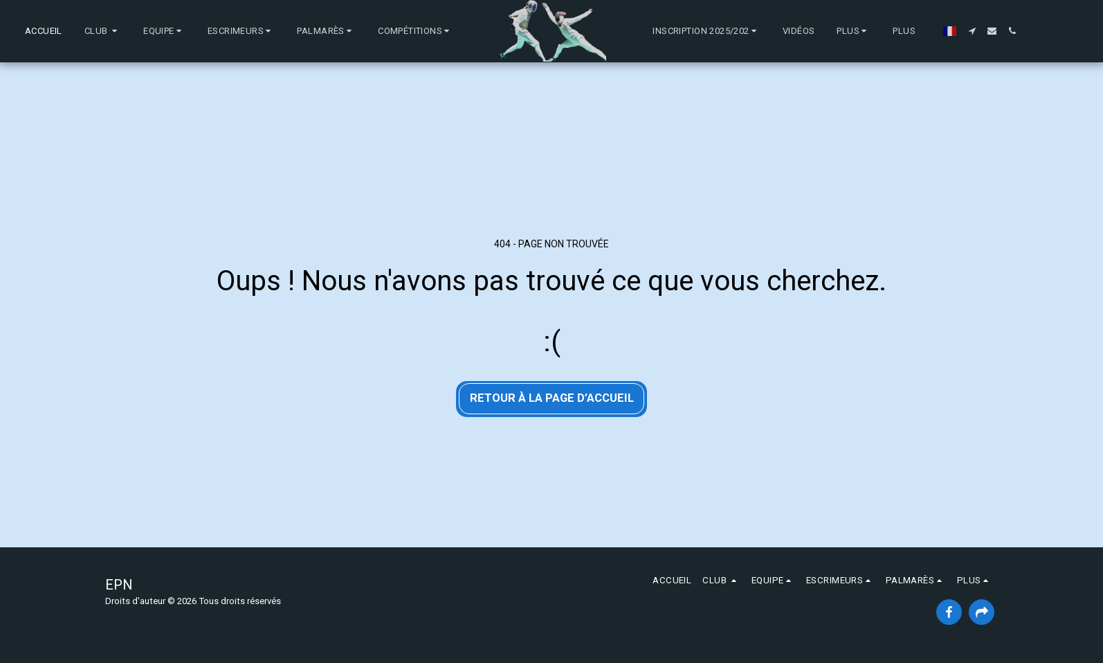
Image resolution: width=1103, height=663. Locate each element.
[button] (102, 31)
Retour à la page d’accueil (552, 398)
